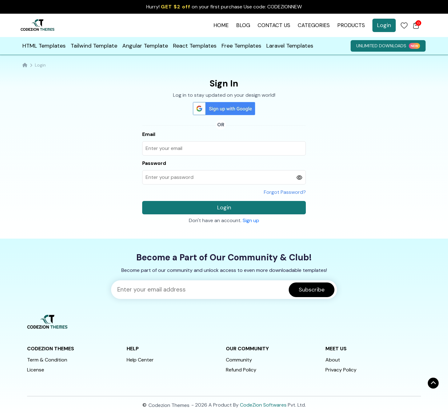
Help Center (140, 360)
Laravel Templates (289, 45)
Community (239, 360)
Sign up (251, 220)
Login (384, 25)
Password (154, 163)
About (332, 360)
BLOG (243, 25)
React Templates (195, 45)
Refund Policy (241, 369)
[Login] (404, 25)
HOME (221, 25)
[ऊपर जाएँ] (433, 383)
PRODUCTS (351, 25)
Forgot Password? (285, 192)
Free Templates (241, 45)
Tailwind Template (94, 45)
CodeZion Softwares (263, 405)
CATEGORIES (314, 25)
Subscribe (311, 289)
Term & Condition (47, 360)
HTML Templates (44, 45)
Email (148, 134)
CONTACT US (274, 25)
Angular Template (145, 45)
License (35, 369)
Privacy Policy (341, 369)
